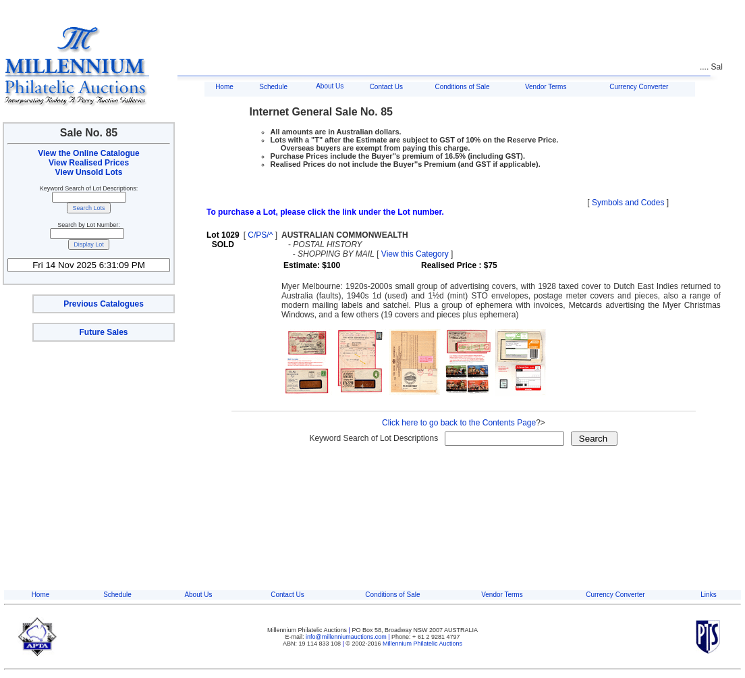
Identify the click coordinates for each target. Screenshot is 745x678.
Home (224, 86)
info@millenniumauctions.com (347, 636)
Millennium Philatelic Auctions (422, 643)
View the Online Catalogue (88, 153)
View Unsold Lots (89, 172)
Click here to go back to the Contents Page (459, 422)
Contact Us (386, 86)
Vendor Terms (546, 86)
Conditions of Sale (462, 86)
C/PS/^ (260, 235)
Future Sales (103, 332)
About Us (329, 86)
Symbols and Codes (628, 202)
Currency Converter (638, 86)
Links (708, 594)
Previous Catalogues (103, 304)
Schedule (273, 86)
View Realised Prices (89, 162)
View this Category (415, 254)
